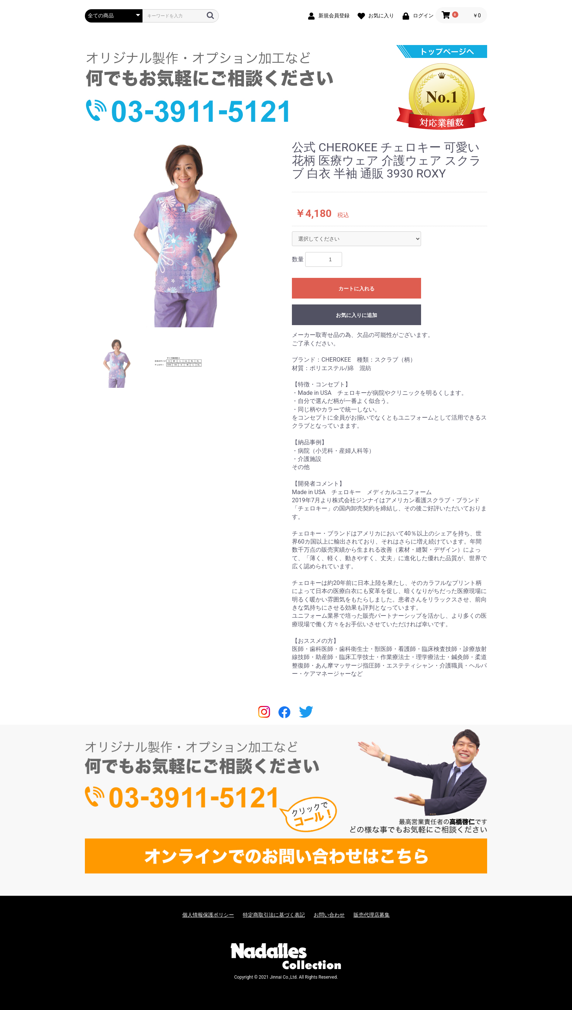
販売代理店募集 (372, 915)
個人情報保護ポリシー (208, 915)
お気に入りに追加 (356, 315)
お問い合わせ (329, 915)
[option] (185, 234)
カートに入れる (356, 289)
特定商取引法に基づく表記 (274, 915)
